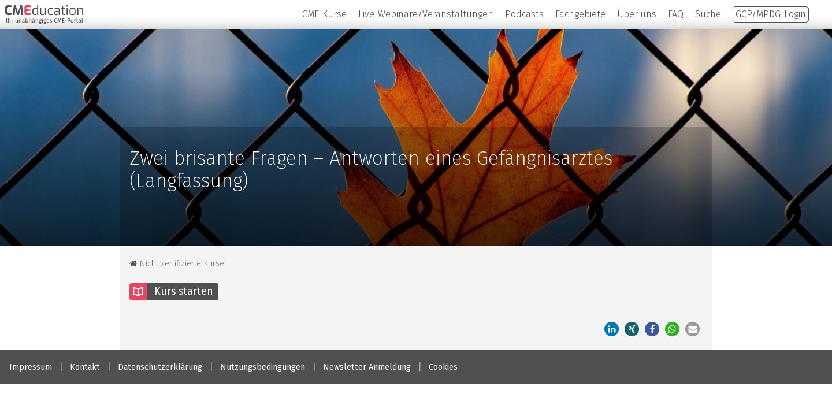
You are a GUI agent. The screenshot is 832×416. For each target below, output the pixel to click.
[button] (632, 329)
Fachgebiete (580, 14)
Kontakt (85, 367)
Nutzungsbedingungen (262, 367)
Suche (708, 14)
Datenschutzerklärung (160, 367)
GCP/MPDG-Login (771, 14)
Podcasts (524, 14)
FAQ (676, 14)
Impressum (30, 367)
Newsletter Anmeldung (367, 367)
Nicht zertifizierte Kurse (176, 264)
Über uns (636, 14)
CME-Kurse (324, 14)
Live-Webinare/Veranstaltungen (425, 14)
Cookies (443, 367)
